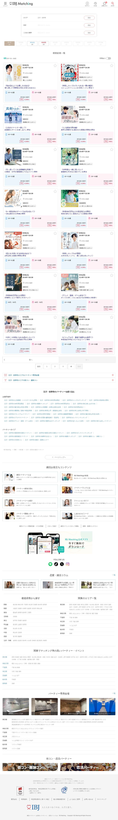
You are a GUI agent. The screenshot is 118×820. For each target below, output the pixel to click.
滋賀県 (29, 607)
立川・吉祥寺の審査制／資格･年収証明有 (18, 410)
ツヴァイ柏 (24, 731)
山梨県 (20, 623)
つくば (71, 624)
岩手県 (15, 619)
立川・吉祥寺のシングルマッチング (74, 399)
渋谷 (110, 606)
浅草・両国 (108, 608)
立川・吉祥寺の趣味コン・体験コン (90, 436)
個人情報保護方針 (60, 795)
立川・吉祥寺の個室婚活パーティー (16, 436)
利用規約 (28, 795)
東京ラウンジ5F (40, 718)
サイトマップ (97, 795)
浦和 (77, 620)
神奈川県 (20, 603)
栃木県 (40, 603)
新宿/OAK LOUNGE (18, 721)
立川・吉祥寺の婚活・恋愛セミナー (37, 439)
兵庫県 (24, 607)
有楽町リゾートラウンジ (52, 718)
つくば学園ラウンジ (18, 739)
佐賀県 (20, 639)
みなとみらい (77, 612)
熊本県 (24, 639)
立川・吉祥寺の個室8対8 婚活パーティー (18, 432)
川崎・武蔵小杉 (86, 612)
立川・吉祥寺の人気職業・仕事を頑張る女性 (46, 406)
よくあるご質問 (73, 795)
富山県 (15, 627)
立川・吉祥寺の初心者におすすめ (84, 403)
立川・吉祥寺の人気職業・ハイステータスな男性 (20, 399)
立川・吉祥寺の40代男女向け (60, 403)
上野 (79, 606)
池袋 (109, 603)
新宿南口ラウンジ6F (88, 718)
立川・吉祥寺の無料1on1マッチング (47, 420)
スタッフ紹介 (53, 525)
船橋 (76, 616)
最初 (38, 365)
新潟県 (15, 623)
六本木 (106, 603)
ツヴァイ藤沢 (39, 727)
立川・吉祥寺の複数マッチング (37, 403)
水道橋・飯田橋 (100, 608)
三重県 (29, 611)
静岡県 (20, 611)
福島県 (24, 619)
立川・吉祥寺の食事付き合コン (41, 436)
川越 (74, 620)
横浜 (70, 612)
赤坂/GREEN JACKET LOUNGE (93, 721)
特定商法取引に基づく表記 (42, 795)
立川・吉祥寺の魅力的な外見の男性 (16, 406)
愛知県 (15, 611)
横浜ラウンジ (16, 727)
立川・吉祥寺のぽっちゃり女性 (73, 420)
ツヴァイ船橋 (32, 731)
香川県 (15, 635)
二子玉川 (106, 606)
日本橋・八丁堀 (90, 608)
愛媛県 (20, 635)
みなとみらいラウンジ (27, 727)
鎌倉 (96, 612)
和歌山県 (39, 607)
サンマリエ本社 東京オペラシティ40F (42, 723)
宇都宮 (71, 628)
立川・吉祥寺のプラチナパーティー (16, 417)
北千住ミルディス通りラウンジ (34, 721)
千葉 (70, 616)
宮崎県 (34, 639)
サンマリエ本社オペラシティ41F (55, 721)
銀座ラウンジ (30, 718)
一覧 (113, 574)
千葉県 (26, 603)
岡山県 (15, 631)
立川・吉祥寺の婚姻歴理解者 (63, 413)
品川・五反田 (73, 606)
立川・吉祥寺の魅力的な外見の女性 (87, 413)
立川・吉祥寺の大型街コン (13, 439)
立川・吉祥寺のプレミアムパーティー (17, 413)
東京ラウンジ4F (66, 718)
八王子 (82, 608)
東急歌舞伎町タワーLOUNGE (21, 723)
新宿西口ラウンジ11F (18, 718)
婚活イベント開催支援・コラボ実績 (34, 525)
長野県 (24, 623)
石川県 (20, 627)
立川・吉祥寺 (95, 606)
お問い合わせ (85, 795)
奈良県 (34, 607)
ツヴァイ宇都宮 (16, 743)
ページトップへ (60, 456)
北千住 (88, 606)
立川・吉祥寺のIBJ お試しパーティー (98, 420)
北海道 (15, 615)
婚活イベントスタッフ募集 (69, 525)
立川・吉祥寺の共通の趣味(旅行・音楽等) (45, 417)
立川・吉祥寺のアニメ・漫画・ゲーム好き (18, 420)
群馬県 (45, 603)
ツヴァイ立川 (69, 721)
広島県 (20, 631)
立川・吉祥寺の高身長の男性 (99, 399)
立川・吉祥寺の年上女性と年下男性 (76, 410)
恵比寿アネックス (100, 718)
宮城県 (20, 619)
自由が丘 (72, 608)
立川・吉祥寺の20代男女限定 (50, 399)
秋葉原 (84, 606)
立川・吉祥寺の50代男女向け (73, 406)
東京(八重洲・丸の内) (87, 603)
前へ (31, 358)
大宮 (70, 620)
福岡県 (15, 639)
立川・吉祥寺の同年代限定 (41, 413)
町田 (101, 606)
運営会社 (20, 795)
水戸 (75, 624)
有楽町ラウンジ (76, 718)
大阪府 (15, 607)
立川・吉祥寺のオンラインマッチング (74, 417)
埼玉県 (30, 603)
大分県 (29, 639)
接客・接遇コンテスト (88, 525)
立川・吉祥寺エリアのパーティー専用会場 (21, 373)
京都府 (20, 607)
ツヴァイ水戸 (29, 739)
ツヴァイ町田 (78, 721)
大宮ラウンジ (16, 735)
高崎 (70, 632)
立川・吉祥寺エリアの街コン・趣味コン (21, 379)
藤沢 (93, 612)
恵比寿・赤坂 (99, 603)
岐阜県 (24, 611)
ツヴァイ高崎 (16, 747)
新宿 (70, 603)
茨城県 (35, 603)
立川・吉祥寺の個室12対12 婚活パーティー (49, 432)
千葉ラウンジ (16, 731)
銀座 (78, 603)
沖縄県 (45, 639)
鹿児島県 (39, 639)
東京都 (15, 603)
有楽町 (75, 603)
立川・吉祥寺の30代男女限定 (14, 403)
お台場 (77, 608)
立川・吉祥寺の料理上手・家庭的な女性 (48, 410)
